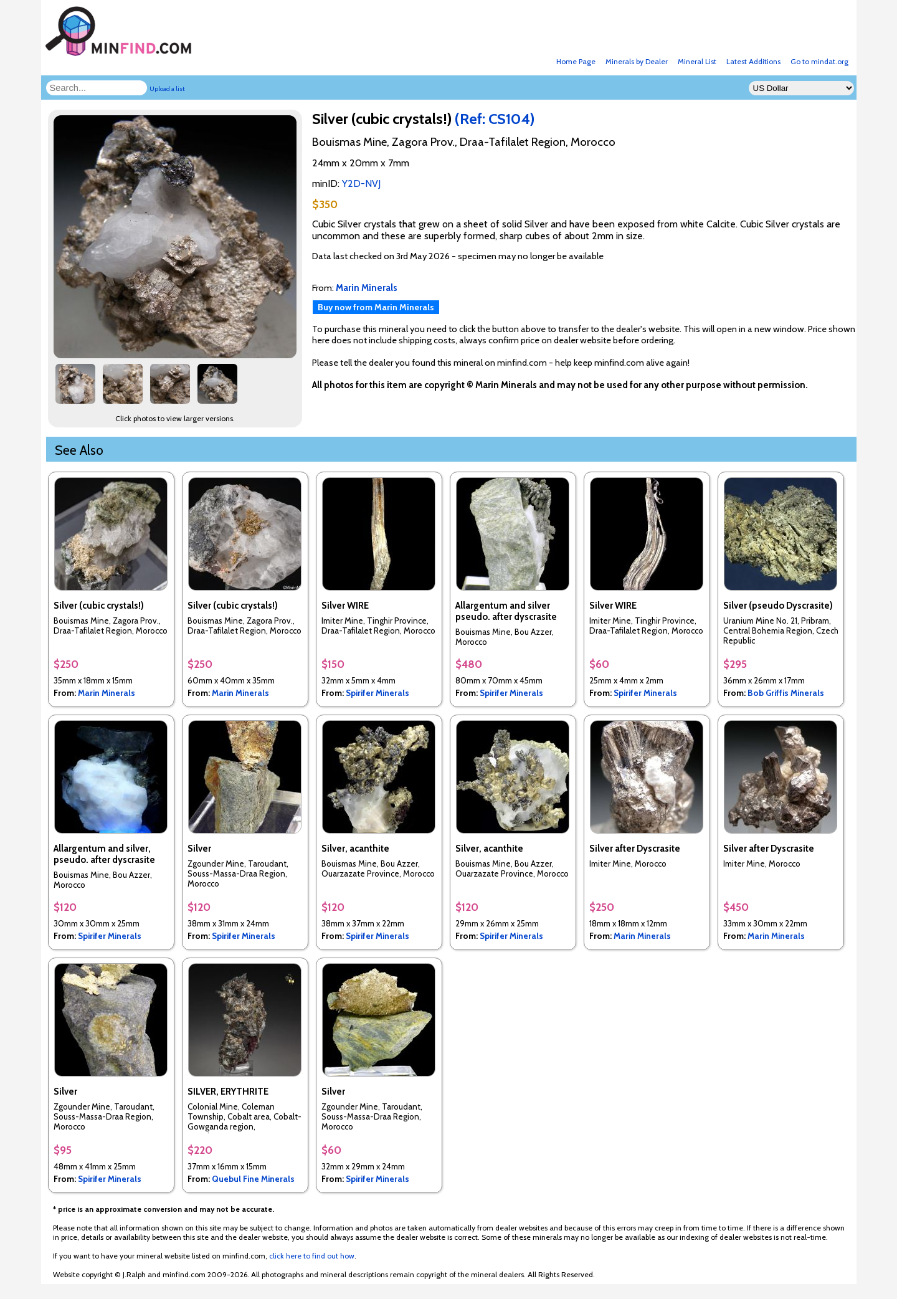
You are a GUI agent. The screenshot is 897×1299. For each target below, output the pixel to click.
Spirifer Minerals (377, 693)
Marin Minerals (106, 693)
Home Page (576, 61)
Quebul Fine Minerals (253, 1179)
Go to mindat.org (819, 61)
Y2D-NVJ (361, 183)
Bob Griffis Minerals (786, 693)
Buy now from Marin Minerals (376, 307)
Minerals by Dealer (636, 61)
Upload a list (167, 89)
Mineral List (697, 61)
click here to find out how (311, 1255)
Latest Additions (753, 61)
